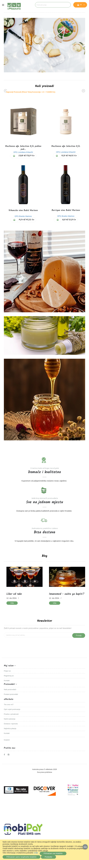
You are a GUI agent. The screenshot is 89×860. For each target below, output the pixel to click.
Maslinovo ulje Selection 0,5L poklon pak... (23, 148)
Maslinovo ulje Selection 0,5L (65, 146)
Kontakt (7, 680)
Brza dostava (44, 532)
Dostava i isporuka (11, 724)
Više (12, 603)
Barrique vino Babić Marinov (66, 210)
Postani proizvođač (11, 694)
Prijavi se (7, 671)
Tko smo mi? (8, 704)
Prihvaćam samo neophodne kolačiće (21, 857)
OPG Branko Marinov (23, 216)
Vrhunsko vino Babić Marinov (23, 210)
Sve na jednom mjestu (44, 502)
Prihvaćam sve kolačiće (53, 853)
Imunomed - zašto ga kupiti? (66, 594)
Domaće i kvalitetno (44, 472)
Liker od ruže (14, 594)
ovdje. (36, 853)
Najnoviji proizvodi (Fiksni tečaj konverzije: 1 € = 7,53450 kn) (30, 92)
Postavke (48, 857)
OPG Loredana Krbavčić (23, 152)
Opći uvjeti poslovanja (12, 709)
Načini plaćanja (9, 719)
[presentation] (23, 642)
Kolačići (7, 740)
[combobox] (53, 5)
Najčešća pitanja (10, 728)
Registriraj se (9, 676)
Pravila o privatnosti (11, 714)
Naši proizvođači (10, 689)
